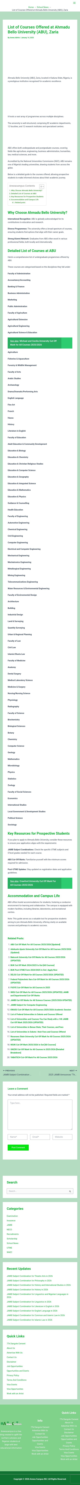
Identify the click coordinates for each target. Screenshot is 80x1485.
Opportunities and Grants (18, 1371)
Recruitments (13, 1234)
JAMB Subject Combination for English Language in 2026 (32, 1311)
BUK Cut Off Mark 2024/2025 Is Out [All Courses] (32, 965)
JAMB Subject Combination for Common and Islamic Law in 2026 (36, 1315)
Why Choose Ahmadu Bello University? (26, 190)
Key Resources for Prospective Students (27, 197)
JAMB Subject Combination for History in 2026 (27, 1289)
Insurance (11, 1220)
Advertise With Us (14, 1352)
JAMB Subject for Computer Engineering (29, 1005)
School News (12, 1243)
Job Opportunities (15, 1366)
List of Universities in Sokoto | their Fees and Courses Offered (37, 1032)
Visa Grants (12, 1384)
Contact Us (12, 1357)
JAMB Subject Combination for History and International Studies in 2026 (39, 1285)
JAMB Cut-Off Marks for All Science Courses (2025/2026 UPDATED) (41, 1000)
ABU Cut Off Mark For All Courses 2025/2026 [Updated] (35, 944)
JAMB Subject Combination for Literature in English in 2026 (33, 1306)
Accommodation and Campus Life (24, 200)
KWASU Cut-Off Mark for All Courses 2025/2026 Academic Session (40, 1009)
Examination (12, 1216)
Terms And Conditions (16, 1380)
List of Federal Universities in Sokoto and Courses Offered (36, 1014)
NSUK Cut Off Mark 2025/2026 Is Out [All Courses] (33, 1044)
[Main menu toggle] (74, 3)
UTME (9, 1248)
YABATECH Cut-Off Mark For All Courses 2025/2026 (34, 1057)
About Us (11, 1348)
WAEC (9, 1252)
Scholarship (12, 1238)
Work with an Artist (15, 1393)
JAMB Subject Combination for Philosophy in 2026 (29, 1280)
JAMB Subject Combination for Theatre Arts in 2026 (30, 1276)
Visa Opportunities (15, 1389)
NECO (9, 1229)
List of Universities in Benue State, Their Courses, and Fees (37, 1027)
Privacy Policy (13, 1375)
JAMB (9, 1225)
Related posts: (20, 203)
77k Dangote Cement (16, 1343)
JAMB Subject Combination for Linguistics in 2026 (29, 1302)
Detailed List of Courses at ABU (23, 193)
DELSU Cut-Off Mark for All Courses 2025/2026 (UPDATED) (37, 974)
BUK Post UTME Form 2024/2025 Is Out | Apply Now (33, 970)
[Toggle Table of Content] (40, 186)
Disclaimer (11, 1362)
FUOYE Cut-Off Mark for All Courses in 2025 (30, 987)
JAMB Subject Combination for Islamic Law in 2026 (29, 1320)
